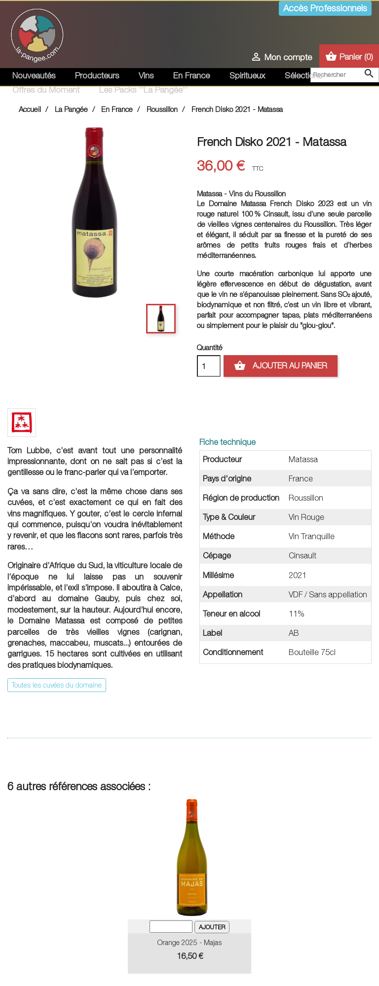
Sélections (303, 75)
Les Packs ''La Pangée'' (143, 90)
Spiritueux (247, 75)
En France (191, 75)
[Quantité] (209, 366)
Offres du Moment (45, 90)
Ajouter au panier (280, 366)
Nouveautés (33, 75)
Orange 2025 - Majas (189, 942)
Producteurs (97, 75)
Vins (146, 75)
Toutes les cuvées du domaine (57, 685)
